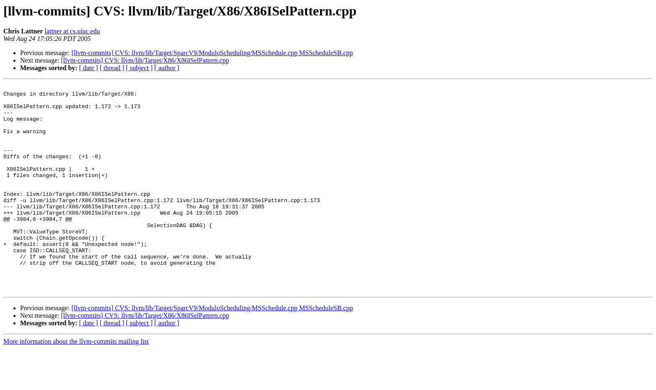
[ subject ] (139, 67)
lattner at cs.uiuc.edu (72, 31)
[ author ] (166, 67)
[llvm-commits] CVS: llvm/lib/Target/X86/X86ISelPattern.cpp (145, 60)
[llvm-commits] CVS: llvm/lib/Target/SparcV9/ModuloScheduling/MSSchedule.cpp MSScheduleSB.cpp (212, 52)
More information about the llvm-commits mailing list (76, 382)
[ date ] (88, 67)
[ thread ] (112, 67)
